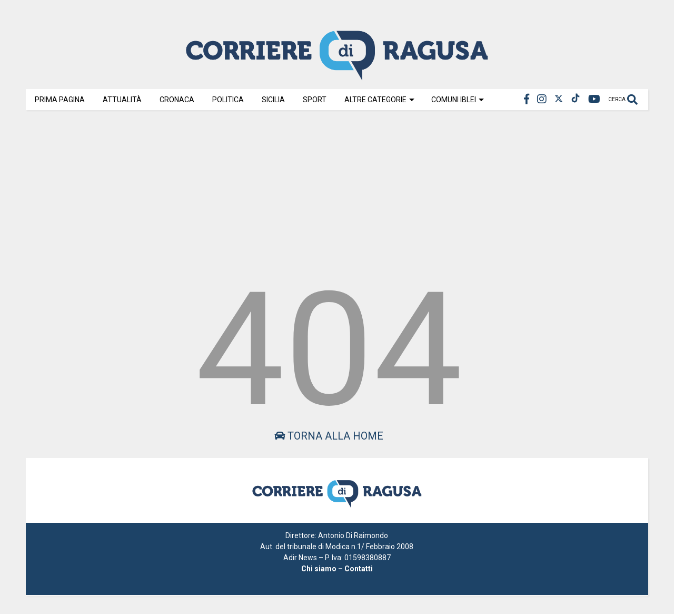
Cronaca (177, 99)
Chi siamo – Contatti (337, 568)
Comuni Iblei (457, 99)
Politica (228, 99)
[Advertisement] (337, 191)
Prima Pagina (60, 99)
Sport (314, 99)
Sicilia (273, 99)
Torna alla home (328, 436)
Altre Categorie (379, 99)
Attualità (122, 99)
